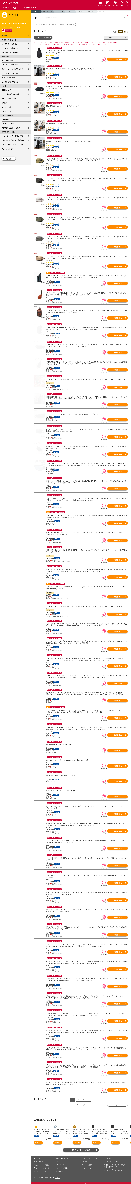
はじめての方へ (7, 111)
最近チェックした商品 (41, 1164)
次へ (117, 1104)
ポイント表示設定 (62, 1167)
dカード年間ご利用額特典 (10, 94)
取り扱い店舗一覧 (40, 1170)
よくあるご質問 (7, 107)
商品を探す (38, 1157)
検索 (124, 18)
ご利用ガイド (6, 90)
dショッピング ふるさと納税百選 (13, 140)
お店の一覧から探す (8, 60)
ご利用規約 (5, 119)
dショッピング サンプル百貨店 (12, 136)
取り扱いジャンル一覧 (41, 1167)
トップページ (36, 12)
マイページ (60, 1164)
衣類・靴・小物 (47, 12)
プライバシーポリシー (9, 124)
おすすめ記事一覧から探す (11, 82)
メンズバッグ (70, 12)
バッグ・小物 (59, 12)
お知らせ (5, 103)
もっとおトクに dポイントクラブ (13, 144)
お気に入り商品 (39, 1160)
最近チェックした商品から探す (12, 69)
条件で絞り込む (43, 38)
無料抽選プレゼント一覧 (10, 52)
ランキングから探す (8, 78)
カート (58, 1160)
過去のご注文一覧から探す (11, 73)
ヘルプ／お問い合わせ (9, 98)
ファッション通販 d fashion (11, 149)
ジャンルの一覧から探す (10, 65)
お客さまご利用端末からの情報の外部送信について (114, 1165)
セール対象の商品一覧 (9, 44)
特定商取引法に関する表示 (11, 128)
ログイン (9, 159)
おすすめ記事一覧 (62, 1157)
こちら (57, 1177)
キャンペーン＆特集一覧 (10, 48)
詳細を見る (118, 59)
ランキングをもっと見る (80, 1149)
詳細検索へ (5, 36)
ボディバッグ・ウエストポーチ (86, 12)
